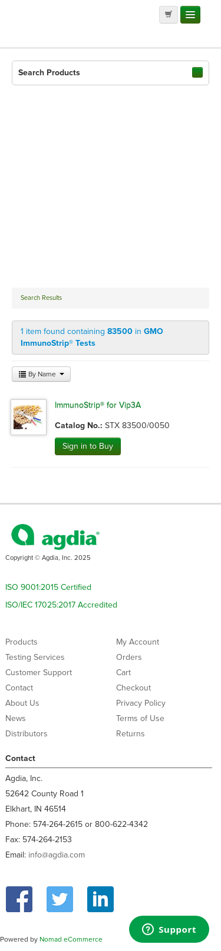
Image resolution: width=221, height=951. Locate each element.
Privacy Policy (141, 703)
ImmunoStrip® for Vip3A (98, 405)
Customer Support (38, 673)
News (15, 718)
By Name (41, 374)
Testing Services (35, 657)
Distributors (26, 734)
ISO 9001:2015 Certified (48, 587)
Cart (123, 673)
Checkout (133, 688)
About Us (22, 703)
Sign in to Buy (87, 446)
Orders (129, 657)
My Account (137, 642)
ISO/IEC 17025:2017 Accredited (61, 605)
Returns (130, 734)
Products (21, 642)
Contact (19, 688)
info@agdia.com (56, 855)
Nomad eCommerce (71, 939)
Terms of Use (140, 718)
